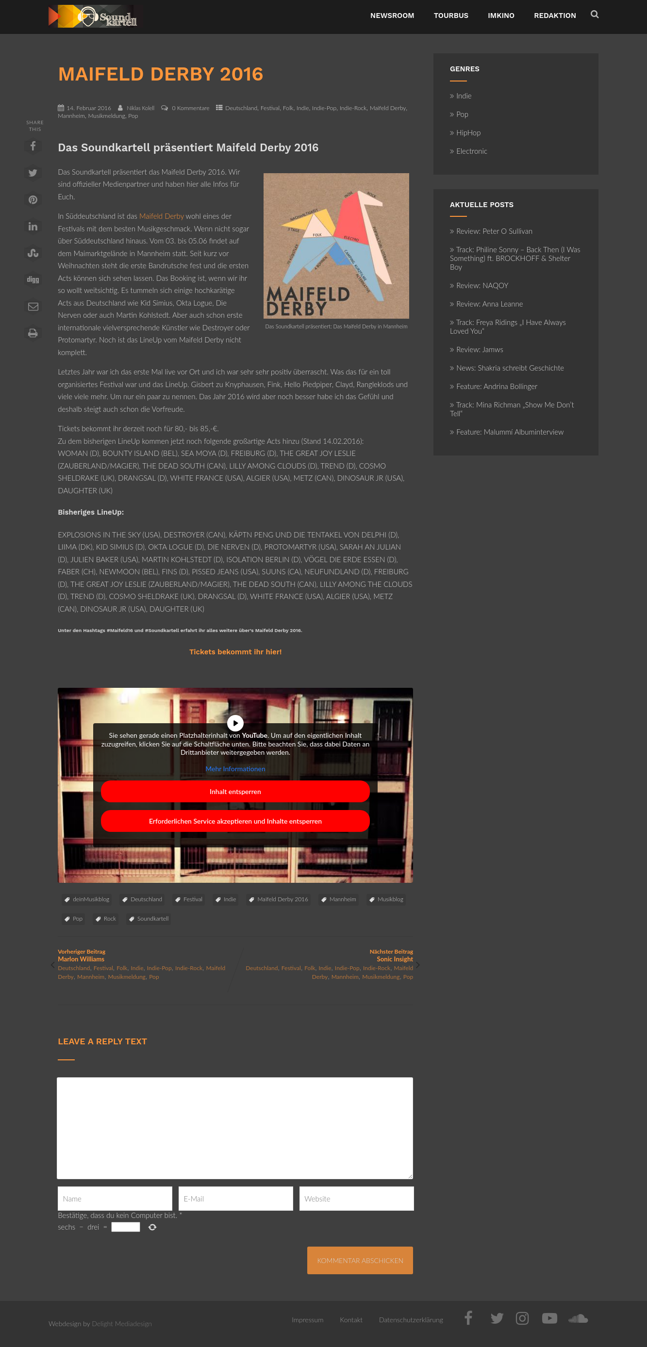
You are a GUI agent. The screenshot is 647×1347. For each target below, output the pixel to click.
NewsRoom (392, 15)
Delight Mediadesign (122, 1323)
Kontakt (351, 1319)
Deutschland (241, 108)
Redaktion (555, 15)
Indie (303, 108)
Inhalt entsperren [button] (235, 791)
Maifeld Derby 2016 (282, 899)
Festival (270, 108)
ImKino (501, 15)
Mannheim (71, 115)
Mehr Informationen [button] (235, 768)
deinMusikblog (91, 899)
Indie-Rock (353, 108)
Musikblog (390, 899)
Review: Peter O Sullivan (491, 231)
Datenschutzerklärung (411, 1319)
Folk (288, 108)
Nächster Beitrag (324, 955)
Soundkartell (152, 918)
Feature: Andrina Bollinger (493, 386)
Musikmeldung (106, 115)
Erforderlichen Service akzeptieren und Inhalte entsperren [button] (235, 821)
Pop (133, 115)
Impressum (307, 1319)
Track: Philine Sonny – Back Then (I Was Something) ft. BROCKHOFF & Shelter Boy (515, 258)
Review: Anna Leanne (486, 303)
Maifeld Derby (388, 108)
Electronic (468, 150)
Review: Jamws (476, 349)
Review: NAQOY (479, 285)
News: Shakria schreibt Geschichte (507, 367)
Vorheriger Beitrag (146, 955)
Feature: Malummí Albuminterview (507, 431)
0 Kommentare (190, 108)
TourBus (451, 15)
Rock (110, 918)
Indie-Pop (324, 108)
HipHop (465, 132)
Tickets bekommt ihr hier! (235, 652)
